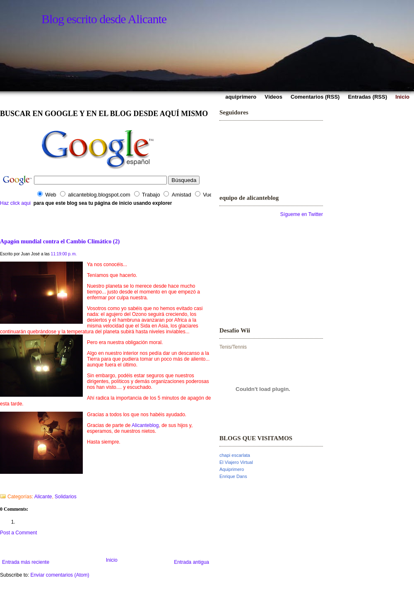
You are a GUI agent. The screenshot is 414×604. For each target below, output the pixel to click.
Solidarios (66, 497)
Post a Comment (18, 533)
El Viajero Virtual (236, 462)
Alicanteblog (145, 425)
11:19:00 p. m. (64, 254)
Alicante (43, 497)
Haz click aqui (15, 203)
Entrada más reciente (25, 562)
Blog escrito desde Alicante (103, 19)
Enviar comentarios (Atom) (59, 575)
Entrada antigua (191, 562)
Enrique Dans (233, 476)
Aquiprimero (231, 469)
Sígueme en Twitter (301, 214)
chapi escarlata (234, 455)
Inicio (112, 560)
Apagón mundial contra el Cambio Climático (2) (60, 241)
